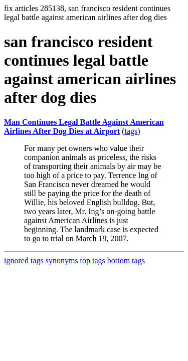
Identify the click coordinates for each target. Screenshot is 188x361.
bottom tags (126, 260)
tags (131, 131)
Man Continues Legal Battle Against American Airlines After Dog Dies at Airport (84, 126)
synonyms (62, 260)
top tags (92, 260)
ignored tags (24, 260)
